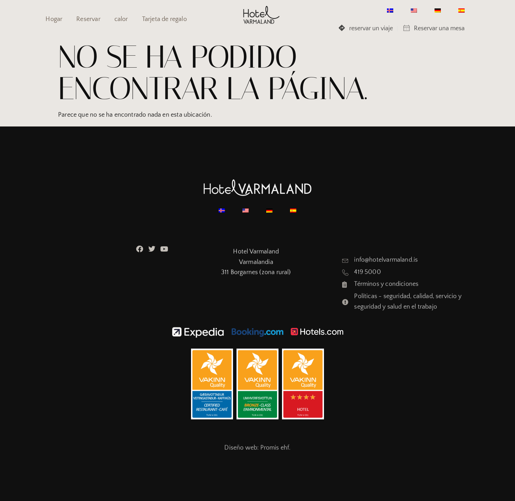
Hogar (53, 19)
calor (121, 19)
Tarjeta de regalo (164, 19)
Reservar (88, 19)
